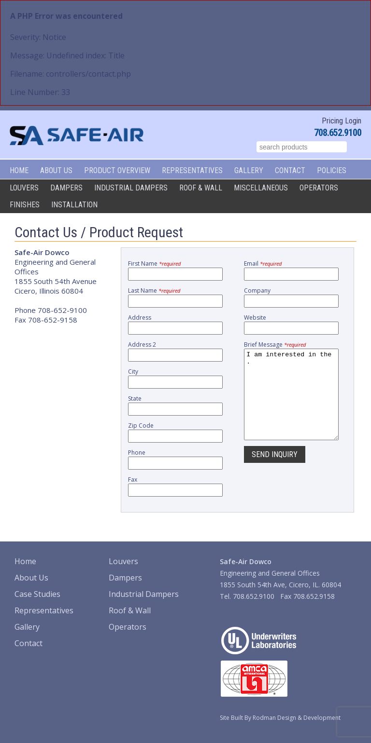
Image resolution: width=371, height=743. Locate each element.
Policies (331, 170)
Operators (319, 187)
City (133, 371)
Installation (74, 204)
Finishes (25, 204)
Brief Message (275, 344)
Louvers (24, 187)
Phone (136, 452)
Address (139, 317)
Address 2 (142, 344)
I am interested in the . (291, 403)
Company (257, 290)
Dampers (66, 187)
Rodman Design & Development (297, 718)
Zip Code (141, 425)
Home (19, 170)
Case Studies (37, 594)
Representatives (192, 170)
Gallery (248, 170)
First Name (154, 263)
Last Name (154, 290)
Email (263, 263)
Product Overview (117, 170)
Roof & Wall (200, 187)
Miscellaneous (261, 187)
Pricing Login (341, 120)
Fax (132, 479)
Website (255, 317)
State (135, 398)
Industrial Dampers (131, 187)
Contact (290, 170)
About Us (56, 170)
